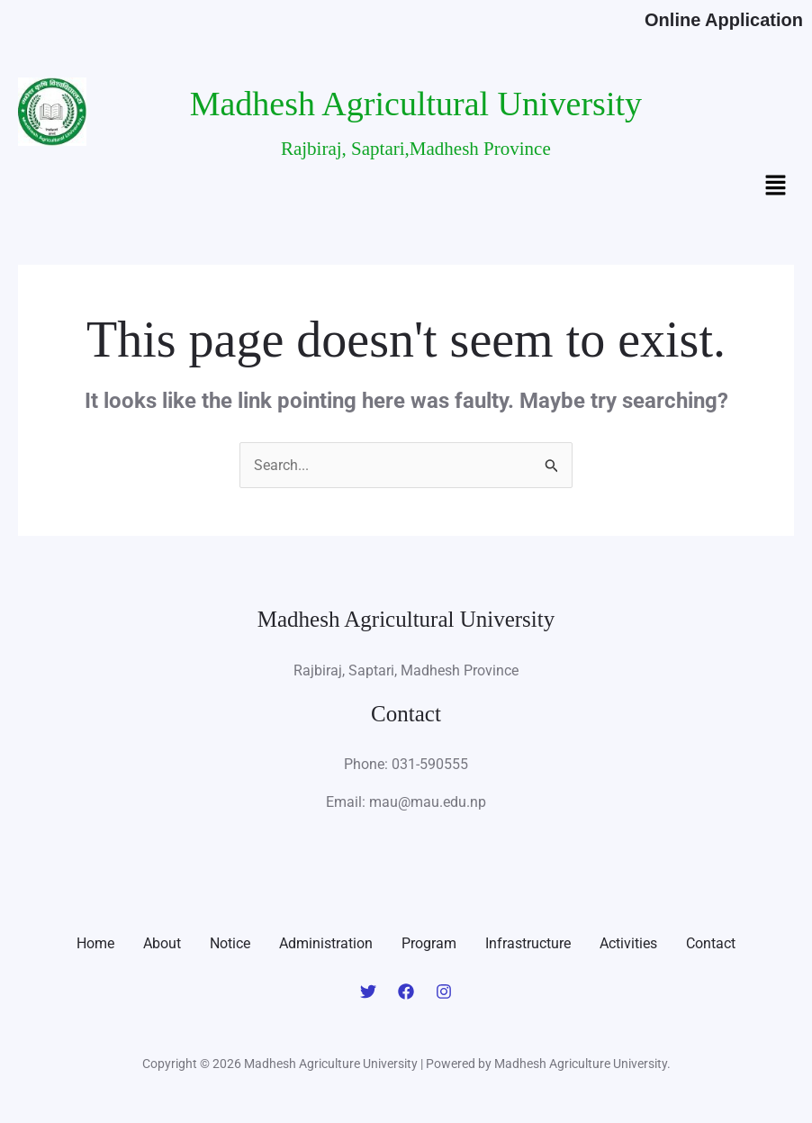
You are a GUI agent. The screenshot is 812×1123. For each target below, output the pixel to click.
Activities (628, 943)
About (162, 943)
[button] (776, 187)
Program (428, 943)
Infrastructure (528, 943)
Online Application (724, 20)
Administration (326, 943)
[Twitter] (368, 991)
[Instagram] (444, 991)
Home (95, 943)
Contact (710, 943)
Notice (230, 943)
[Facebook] (406, 991)
